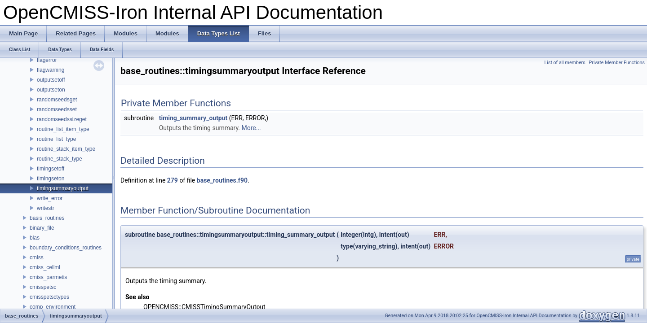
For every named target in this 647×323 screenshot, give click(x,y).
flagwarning (50, 70)
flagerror (47, 60)
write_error (49, 198)
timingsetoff (50, 169)
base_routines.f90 (222, 180)
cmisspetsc (43, 287)
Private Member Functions (617, 62)
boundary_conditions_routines (66, 247)
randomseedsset (57, 109)
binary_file (42, 228)
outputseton (51, 90)
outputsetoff (51, 80)
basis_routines (47, 218)
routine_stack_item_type (66, 149)
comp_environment (52, 307)
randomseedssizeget (62, 119)
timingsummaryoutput (63, 188)
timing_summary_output (193, 118)
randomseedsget (57, 99)
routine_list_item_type (63, 129)
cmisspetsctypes (49, 297)
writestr (45, 208)
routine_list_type (56, 139)
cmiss (37, 257)
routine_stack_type (59, 159)
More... (251, 127)
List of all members (565, 62)
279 (172, 180)
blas (35, 238)
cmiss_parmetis (48, 277)
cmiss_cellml (45, 267)
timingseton (50, 178)
